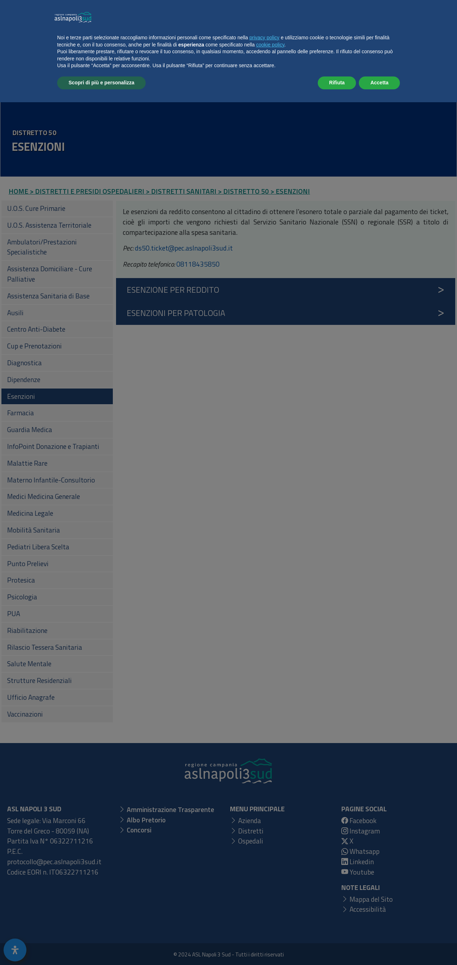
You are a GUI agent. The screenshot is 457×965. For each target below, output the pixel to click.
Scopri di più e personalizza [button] (101, 945)
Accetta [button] (379, 945)
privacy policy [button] (265, 900)
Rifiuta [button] (337, 945)
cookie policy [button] (270, 907)
